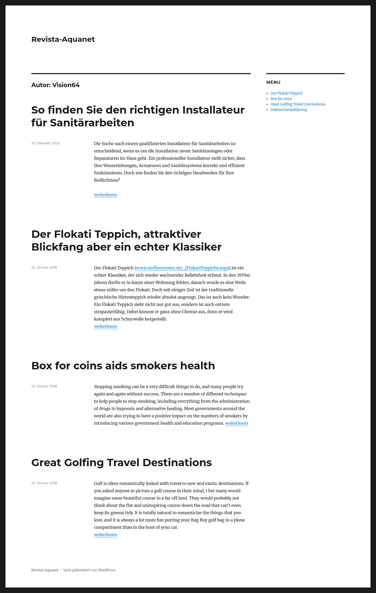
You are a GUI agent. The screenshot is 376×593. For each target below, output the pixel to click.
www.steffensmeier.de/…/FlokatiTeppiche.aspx (182, 267)
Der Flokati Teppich (287, 93)
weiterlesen (105, 194)
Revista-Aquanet (63, 39)
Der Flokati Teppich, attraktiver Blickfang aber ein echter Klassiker (126, 240)
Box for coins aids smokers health (123, 365)
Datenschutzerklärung (289, 110)
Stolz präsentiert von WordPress (89, 570)
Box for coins (281, 99)
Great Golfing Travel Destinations (121, 462)
